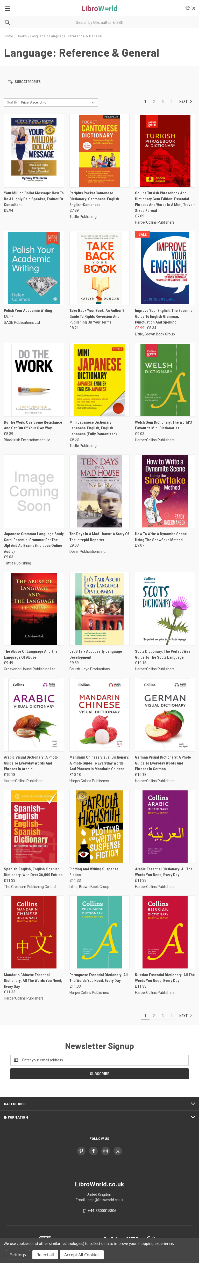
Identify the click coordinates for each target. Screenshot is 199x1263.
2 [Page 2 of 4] (154, 102)
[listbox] (58, 102)
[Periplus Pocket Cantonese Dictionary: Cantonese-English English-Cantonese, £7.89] (99, 151)
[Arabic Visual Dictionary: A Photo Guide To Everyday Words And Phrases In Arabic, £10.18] (34, 715)
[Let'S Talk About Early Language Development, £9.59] (99, 609)
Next (185, 101)
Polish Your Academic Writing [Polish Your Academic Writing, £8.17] (28, 310)
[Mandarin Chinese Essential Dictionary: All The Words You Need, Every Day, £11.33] (34, 932)
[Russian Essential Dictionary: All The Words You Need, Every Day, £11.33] (165, 932)
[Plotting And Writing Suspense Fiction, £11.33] (99, 826)
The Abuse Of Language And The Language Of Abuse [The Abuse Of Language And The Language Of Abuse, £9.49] (31, 654)
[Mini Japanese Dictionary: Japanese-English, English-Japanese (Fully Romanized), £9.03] (99, 380)
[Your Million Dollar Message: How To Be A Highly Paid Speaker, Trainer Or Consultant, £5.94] (34, 151)
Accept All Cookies (82, 1255)
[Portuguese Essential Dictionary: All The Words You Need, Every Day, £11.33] (99, 932)
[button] (99, 82)
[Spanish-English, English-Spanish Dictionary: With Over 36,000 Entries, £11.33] (34, 826)
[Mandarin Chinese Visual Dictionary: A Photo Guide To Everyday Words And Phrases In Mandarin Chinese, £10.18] (99, 715)
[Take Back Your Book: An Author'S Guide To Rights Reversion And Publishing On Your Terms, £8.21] (99, 268)
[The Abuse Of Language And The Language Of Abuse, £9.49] (34, 609)
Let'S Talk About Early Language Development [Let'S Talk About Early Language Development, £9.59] (95, 654)
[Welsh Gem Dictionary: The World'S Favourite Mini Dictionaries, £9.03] (165, 380)
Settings (18, 1255)
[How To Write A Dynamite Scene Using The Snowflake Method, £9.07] (165, 491)
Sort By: (12, 102)
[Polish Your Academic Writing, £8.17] (34, 268)
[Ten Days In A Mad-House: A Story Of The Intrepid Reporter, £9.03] (99, 491)
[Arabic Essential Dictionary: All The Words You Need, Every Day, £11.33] (165, 826)
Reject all (45, 1255)
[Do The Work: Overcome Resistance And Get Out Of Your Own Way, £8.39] (34, 380)
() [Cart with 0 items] (190, 8)
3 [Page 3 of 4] (163, 102)
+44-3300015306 (102, 1210)
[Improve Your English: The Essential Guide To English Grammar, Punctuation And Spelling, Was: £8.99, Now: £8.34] (165, 268)
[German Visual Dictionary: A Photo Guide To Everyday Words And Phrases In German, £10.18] (165, 715)
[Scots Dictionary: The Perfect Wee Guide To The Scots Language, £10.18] (165, 609)
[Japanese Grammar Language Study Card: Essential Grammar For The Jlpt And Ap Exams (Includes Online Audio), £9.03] (34, 491)
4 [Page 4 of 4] (171, 102)
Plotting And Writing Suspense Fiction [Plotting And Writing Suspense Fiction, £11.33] (93, 872)
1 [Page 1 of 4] (145, 102)
